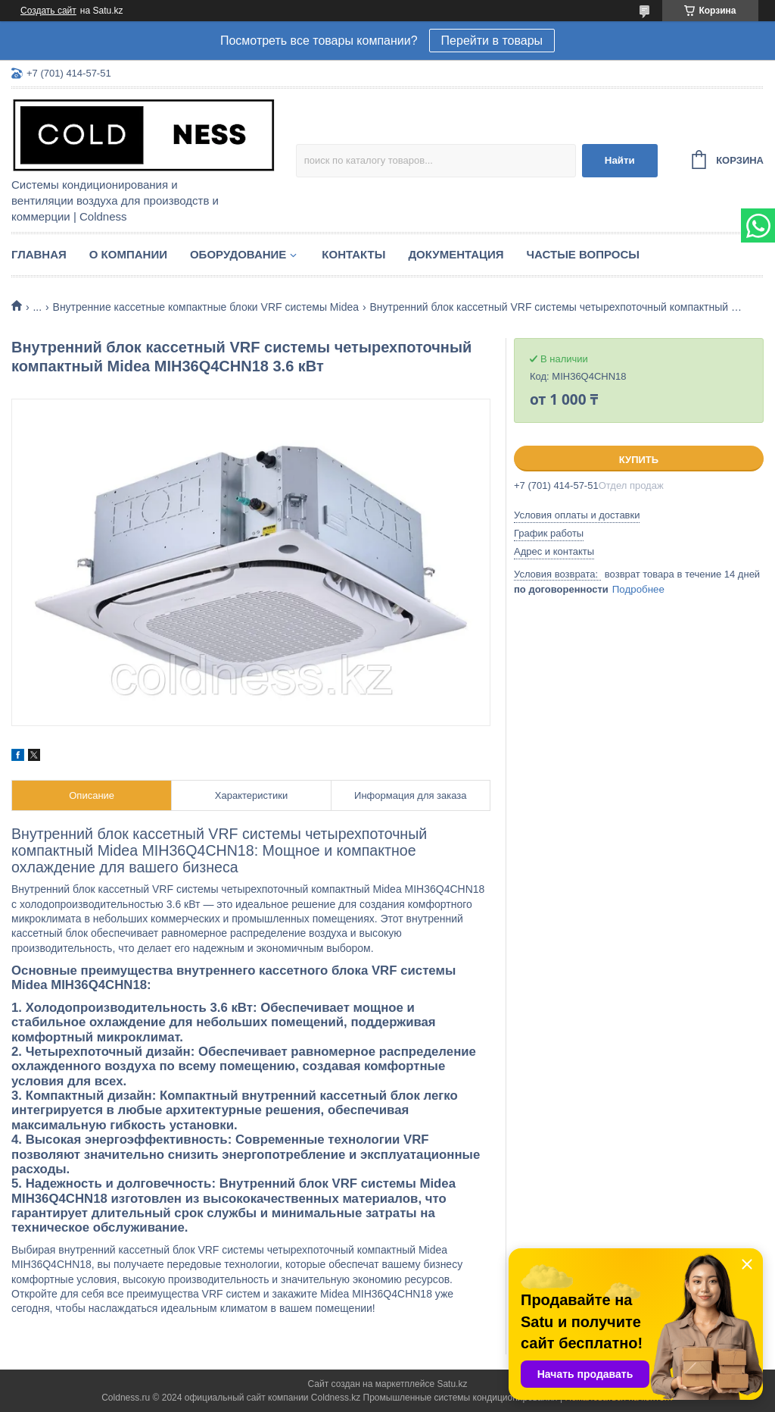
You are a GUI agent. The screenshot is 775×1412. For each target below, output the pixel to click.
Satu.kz (452, 1384)
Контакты (353, 254)
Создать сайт (48, 10)
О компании (128, 254)
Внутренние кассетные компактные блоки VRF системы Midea (206, 307)
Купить (638, 459)
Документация (455, 254)
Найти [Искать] (620, 160)
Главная (39, 254)
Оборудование (238, 254)
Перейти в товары (492, 40)
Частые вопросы (583, 254)
